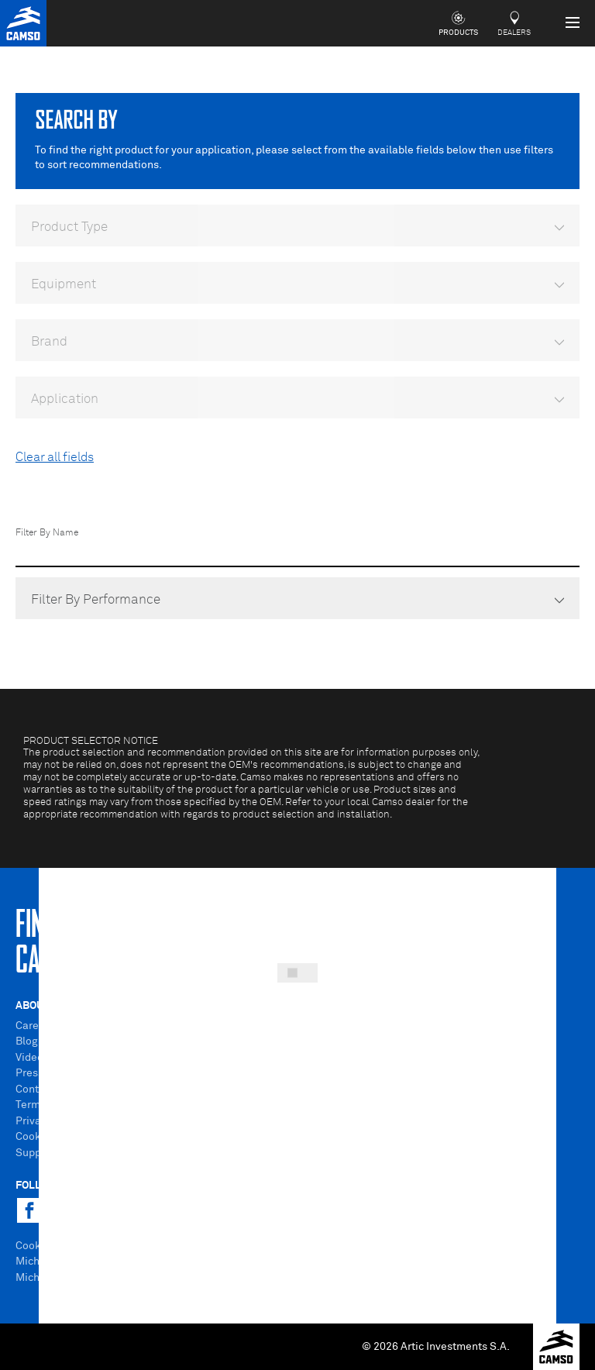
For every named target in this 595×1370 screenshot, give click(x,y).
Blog (26, 1041)
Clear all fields (54, 457)
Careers (34, 1026)
